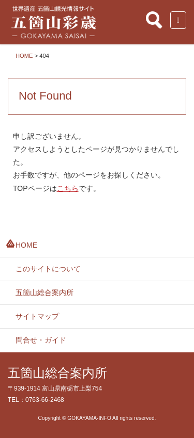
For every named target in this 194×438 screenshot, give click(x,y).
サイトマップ (37, 316)
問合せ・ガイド (41, 340)
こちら (68, 188)
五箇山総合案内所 (44, 292)
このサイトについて (48, 269)
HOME (26, 245)
